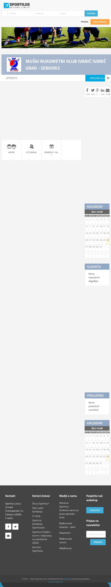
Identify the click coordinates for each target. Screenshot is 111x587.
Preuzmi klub (98, 78)
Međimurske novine (65, 540)
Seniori (30, 78)
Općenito (11, 78)
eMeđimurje (65, 548)
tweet (93, 92)
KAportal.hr (65, 533)
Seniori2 (50, 78)
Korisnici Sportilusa (37, 549)
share (88, 92)
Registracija (100, 21)
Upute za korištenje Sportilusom (38, 523)
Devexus (67, 578)
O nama (36, 516)
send (107, 92)
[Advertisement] (41, 108)
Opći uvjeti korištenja (37, 509)
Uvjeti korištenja (55, 582)
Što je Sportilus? (40, 503)
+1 (97, 92)
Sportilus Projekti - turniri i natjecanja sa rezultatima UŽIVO (42, 537)
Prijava (84, 21)
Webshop (95, 510)
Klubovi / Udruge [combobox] (5, 13)
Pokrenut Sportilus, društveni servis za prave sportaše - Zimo (69, 510)
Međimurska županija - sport (67, 525)
